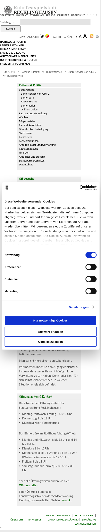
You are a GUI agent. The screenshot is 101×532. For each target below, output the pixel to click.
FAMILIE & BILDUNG (12, 52)
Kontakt (67, 500)
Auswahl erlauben (50, 331)
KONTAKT (22, 15)
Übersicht (16, 519)
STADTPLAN (37, 15)
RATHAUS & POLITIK (13, 41)
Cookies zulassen (50, 341)
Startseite (9, 72)
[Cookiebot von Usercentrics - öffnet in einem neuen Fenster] (79, 187)
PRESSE (50, 15)
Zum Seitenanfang (58, 515)
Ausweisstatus (29, 101)
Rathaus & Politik (30, 72)
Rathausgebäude (28, 148)
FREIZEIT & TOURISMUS (15, 63)
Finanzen (24, 152)
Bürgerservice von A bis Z (82, 72)
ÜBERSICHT (78, 15)
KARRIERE (63, 15)
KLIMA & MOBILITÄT (13, 49)
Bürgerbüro (27, 97)
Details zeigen (78, 307)
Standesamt (25, 133)
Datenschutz (26, 164)
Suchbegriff (7, 22)
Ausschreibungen (28, 141)
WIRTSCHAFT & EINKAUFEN (18, 56)
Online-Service (29, 109)
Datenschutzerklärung (63, 519)
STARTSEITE (7, 15)
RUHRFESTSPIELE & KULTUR (18, 60)
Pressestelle (25, 137)
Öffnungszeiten (28, 485)
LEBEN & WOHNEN (12, 45)
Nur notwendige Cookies (50, 320)
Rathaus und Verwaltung (33, 113)
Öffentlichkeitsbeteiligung (33, 129)
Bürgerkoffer (28, 105)
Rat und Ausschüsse (30, 125)
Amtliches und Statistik (32, 156)
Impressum (35, 519)
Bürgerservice (54, 72)
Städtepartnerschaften (32, 160)
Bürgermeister (27, 121)
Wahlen (23, 117)
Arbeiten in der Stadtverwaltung (37, 145)
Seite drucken (84, 515)
